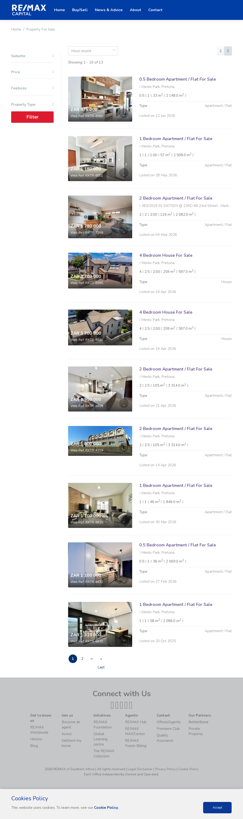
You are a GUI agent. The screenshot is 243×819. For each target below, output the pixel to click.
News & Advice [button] (109, 10)
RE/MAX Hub (136, 722)
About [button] (135, 10)
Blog (34, 746)
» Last (106, 660)
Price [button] (32, 72)
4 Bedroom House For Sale (165, 278)
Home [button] (59, 10)
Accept (217, 807)
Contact (155, 10)
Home (16, 29)
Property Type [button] (32, 104)
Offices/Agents (169, 722)
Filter (32, 117)
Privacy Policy (165, 769)
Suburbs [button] (32, 56)
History (36, 739)
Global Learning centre (100, 739)
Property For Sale (40, 29)
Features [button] (32, 88)
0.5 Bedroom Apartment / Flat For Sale (177, 79)
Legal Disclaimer (140, 769)
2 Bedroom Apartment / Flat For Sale (175, 221)
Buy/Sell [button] (80, 10)
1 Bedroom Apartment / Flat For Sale (175, 139)
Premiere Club (168, 729)
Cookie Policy (188, 769)
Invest (67, 734)
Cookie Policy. (106, 807)
